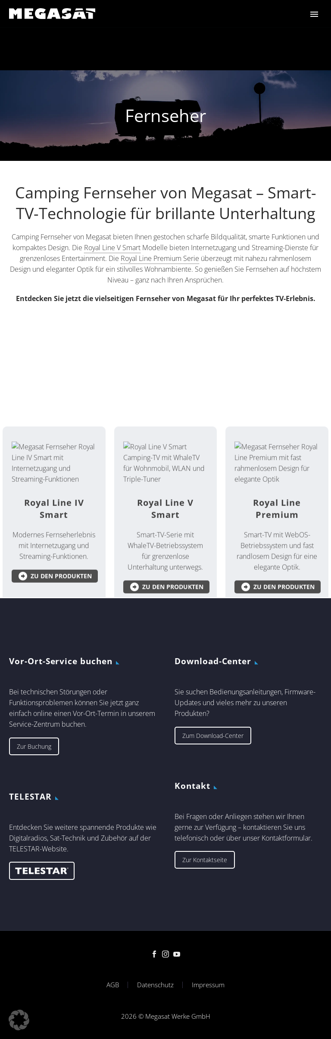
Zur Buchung (34, 746)
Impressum (208, 985)
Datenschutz (155, 985)
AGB (112, 985)
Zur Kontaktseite (204, 860)
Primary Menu (314, 14)
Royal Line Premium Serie (160, 258)
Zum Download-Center (213, 735)
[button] (19, 1020)
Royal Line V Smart (112, 247)
